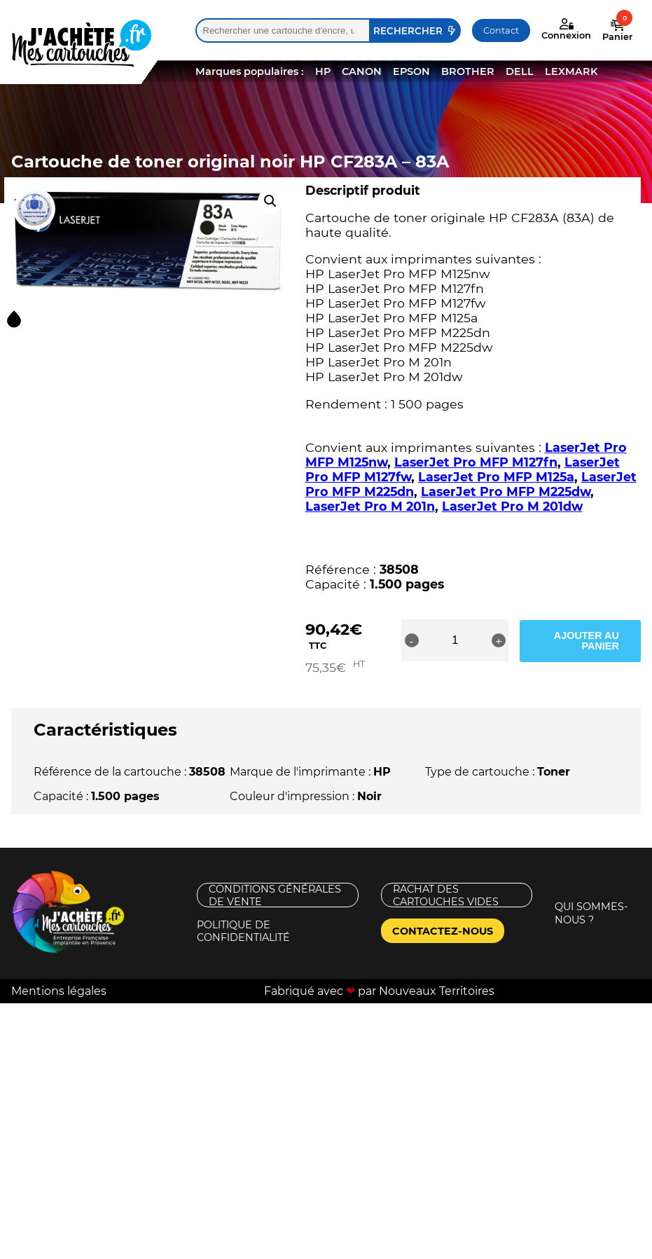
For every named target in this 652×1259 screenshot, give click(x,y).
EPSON (411, 71)
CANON (362, 71)
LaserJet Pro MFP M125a (496, 476)
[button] (270, 201)
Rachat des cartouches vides (446, 882)
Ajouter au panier (585, 640)
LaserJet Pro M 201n (370, 506)
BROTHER (467, 71)
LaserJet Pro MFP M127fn (475, 462)
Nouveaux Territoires (436, 977)
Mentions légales (58, 977)
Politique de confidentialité (243, 918)
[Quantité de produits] (463, 640)
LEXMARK (571, 71)
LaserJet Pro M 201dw (512, 506)
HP (323, 71)
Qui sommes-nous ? (591, 901)
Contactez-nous (442, 917)
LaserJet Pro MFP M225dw (505, 491)
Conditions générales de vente (275, 882)
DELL (520, 71)
